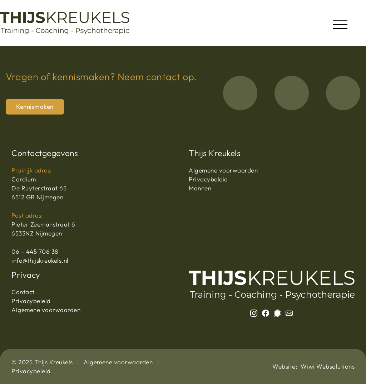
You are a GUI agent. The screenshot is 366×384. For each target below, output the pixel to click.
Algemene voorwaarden (223, 170)
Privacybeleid (208, 179)
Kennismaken (35, 106)
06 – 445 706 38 (34, 251)
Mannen (200, 188)
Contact (23, 292)
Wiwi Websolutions (328, 366)
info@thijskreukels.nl (40, 260)
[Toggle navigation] (340, 23)
